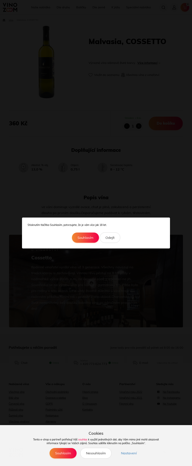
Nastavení (129, 453)
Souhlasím (85, 237)
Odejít (109, 237)
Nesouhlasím (96, 453)
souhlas (82, 439)
